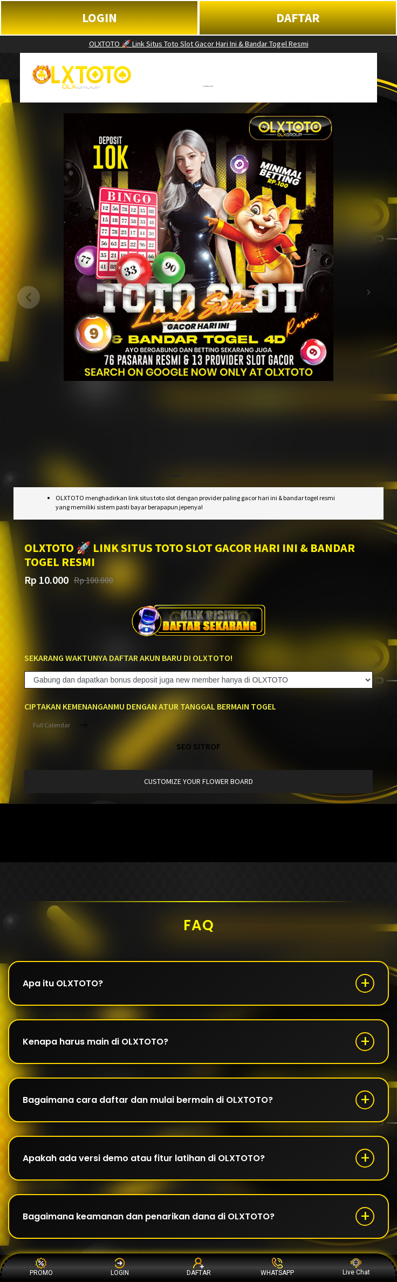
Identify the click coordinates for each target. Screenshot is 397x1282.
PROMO (41, 1267)
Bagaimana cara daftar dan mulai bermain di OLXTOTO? (148, 1100)
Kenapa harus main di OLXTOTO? (95, 1041)
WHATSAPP (277, 1267)
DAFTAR (298, 17)
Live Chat (356, 1267)
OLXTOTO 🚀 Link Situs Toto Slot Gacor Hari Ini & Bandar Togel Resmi (199, 44)
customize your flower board (198, 781)
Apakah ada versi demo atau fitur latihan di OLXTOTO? (144, 1158)
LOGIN (99, 17)
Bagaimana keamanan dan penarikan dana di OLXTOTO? (149, 1216)
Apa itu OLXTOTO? (63, 983)
